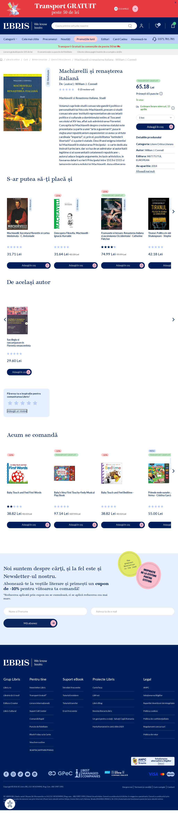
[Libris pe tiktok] (20, 774)
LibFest (96, 695)
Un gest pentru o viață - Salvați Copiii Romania (113, 719)
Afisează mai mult (145, 171)
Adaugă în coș (36, 265)
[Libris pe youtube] (27, 774)
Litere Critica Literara (61, 59)
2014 (146, 165)
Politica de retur (150, 734)
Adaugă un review (17, 411)
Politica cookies (150, 711)
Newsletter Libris (38, 688)
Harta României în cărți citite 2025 (108, 727)
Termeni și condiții (142, 787)
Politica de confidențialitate (156, 719)
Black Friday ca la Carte (40, 734)
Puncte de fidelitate (39, 727)
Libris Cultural (9, 711)
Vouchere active (37, 742)
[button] (167, 225)
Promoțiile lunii (86, 39)
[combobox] (94, 25)
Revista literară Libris (102, 711)
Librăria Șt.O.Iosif (11, 695)
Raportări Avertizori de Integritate (159, 703)
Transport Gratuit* (38, 695)
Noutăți (65, 39)
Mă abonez (40, 623)
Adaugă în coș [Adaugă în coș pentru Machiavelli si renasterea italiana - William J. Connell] (160, 127)
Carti (25, 59)
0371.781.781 (163, 38)
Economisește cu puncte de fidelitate (55, 52)
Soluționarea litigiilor (153, 695)
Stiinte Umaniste (39, 59)
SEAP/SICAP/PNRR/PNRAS (41, 750)
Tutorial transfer (70, 703)
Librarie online (13, 59)
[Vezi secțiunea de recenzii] (67, 89)
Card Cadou (120, 39)
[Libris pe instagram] (13, 774)
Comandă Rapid (37, 719)
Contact (171, 787)
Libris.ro (7, 688)
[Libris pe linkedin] (34, 774)
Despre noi (127, 787)
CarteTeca (97, 688)
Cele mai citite (30, 39)
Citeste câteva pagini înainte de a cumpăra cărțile (99, 52)
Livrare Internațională (40, 703)
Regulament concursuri (154, 727)
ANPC (146, 688)
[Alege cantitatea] (155, 118)
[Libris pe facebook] (6, 774)
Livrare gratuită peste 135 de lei (18, 52)
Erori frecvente (70, 711)
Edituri (105, 39)
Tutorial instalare (70, 695)
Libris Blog (97, 703)
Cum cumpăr (159, 787)
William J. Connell (86, 84)
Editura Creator (10, 703)
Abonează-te (139, 39)
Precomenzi (50, 39)
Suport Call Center (38, 711)
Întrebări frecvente (71, 688)
